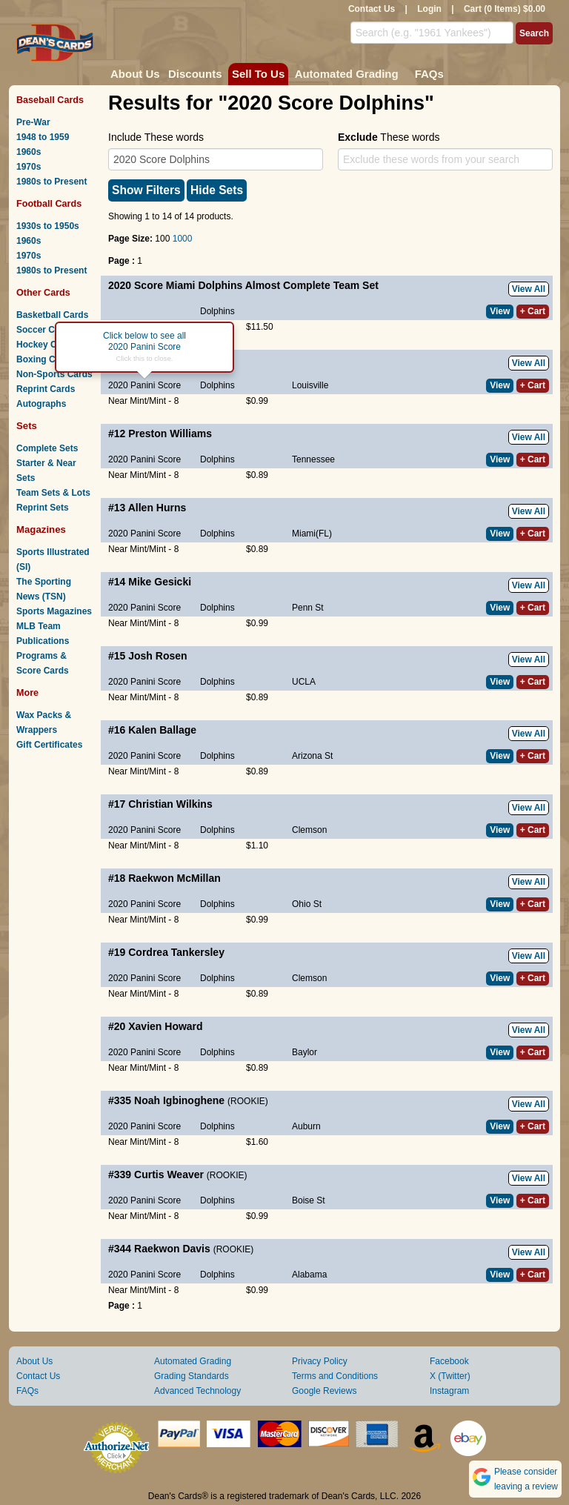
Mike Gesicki (159, 582)
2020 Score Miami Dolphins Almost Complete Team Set (243, 285)
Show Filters (146, 190)
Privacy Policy (319, 1361)
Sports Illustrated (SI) (53, 559)
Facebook (449, 1361)
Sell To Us (258, 73)
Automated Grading (347, 73)
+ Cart (532, 311)
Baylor (304, 1052)
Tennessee (313, 459)
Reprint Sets (42, 507)
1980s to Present (51, 181)
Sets (26, 425)
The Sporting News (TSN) (43, 589)
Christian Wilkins (170, 804)
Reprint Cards (45, 389)
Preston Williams (170, 433)
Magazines (41, 529)
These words (388, 137)
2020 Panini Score (144, 385)
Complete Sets (47, 448)
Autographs (41, 404)
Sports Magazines (54, 611)
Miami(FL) (312, 533)
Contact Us (371, 9)
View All (528, 289)
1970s (28, 167)
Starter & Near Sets (46, 470)
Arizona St (312, 756)
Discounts (195, 73)
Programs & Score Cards (42, 663)
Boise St (308, 1200)
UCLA (304, 682)
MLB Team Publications (42, 633)
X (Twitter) (450, 1376)
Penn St (308, 607)
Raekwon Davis (172, 1249)
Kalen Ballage (162, 730)
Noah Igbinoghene (179, 1100)
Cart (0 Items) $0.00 (504, 9)
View (500, 311)
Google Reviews (324, 1391)
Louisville (310, 385)
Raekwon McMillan (174, 878)
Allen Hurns (157, 508)
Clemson (309, 830)
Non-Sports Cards (54, 374)
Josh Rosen (157, 656)
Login (429, 9)
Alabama (309, 1274)
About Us (135, 73)
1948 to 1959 (42, 137)
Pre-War (33, 122)
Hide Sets (216, 190)
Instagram (449, 1391)
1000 (183, 238)
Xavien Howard (165, 1026)
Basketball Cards (52, 315)
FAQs (429, 73)
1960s (28, 152)
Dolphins (217, 311)
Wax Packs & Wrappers (43, 722)
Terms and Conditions (335, 1376)
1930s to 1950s (47, 226)
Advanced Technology (197, 1391)
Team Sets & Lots (53, 493)
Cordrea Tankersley (176, 952)
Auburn (306, 1126)
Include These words (156, 137)
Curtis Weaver (169, 1174)
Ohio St (307, 904)
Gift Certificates (49, 745)
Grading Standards (191, 1376)
